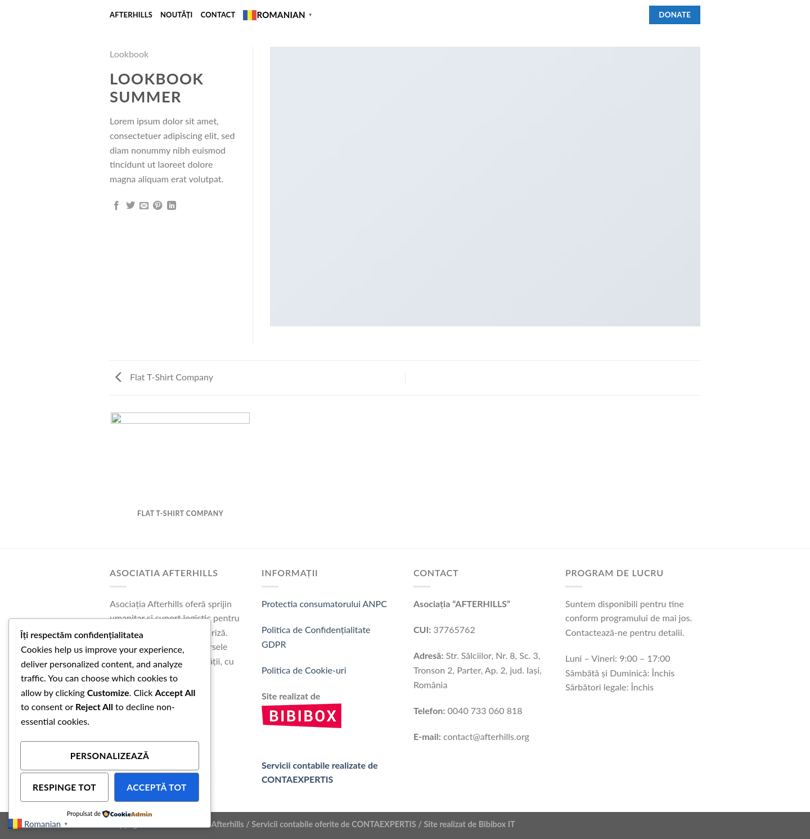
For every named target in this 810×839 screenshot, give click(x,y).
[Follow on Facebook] (633, 15)
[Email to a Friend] (144, 206)
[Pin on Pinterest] (157, 206)
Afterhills (131, 14)
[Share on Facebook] (116, 206)
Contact (218, 14)
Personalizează (110, 756)
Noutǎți (176, 14)
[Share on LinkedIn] (171, 206)
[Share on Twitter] (130, 206)
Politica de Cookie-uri (304, 670)
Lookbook (129, 53)
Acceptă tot (157, 787)
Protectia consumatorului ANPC (324, 603)
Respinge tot (64, 787)
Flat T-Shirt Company (164, 376)
